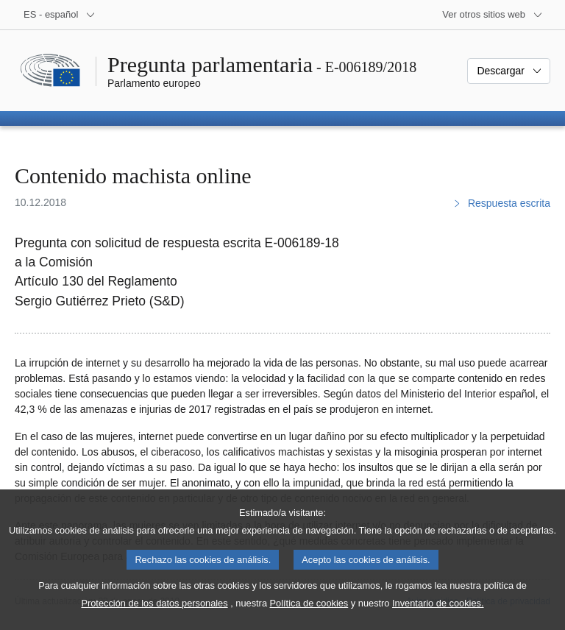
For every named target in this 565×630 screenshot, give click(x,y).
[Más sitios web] (492, 14)
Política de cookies (309, 617)
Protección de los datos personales (154, 617)
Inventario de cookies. (438, 617)
